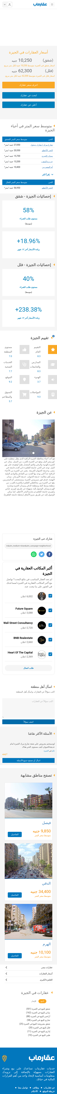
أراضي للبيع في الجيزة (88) (38, 1016)
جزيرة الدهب (47, 161)
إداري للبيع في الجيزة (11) (38, 1031)
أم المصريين (47, 167)
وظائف (36, 1087)
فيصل (46, 823)
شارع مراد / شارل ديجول (42, 145)
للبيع (42, 1001)
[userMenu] (7, 5)
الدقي (46, 883)
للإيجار (33, 1001)
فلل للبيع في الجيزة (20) (39, 1027)
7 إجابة (5, 754)
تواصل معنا (23, 1087)
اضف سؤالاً (28, 722)
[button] (6, 438)
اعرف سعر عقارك (28, 85)
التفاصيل (15, 834)
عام (53, 751)
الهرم (47, 944)
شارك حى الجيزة (42, 538)
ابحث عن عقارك (28, 95)
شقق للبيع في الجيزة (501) (38, 1009)
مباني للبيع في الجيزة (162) (38, 1012)
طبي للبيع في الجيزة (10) (39, 1035)
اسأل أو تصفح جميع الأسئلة (28, 760)
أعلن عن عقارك (28, 104)
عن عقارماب (49, 1087)
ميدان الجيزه (47, 156)
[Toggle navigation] (52, 4)
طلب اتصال (28, 668)
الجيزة (46, 751)
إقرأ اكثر (47, 174)
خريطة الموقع (49, 1091)
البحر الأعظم (47, 150)
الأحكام (34, 1091)
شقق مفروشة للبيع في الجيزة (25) (34, 1024)
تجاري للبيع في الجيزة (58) (38, 1020)
